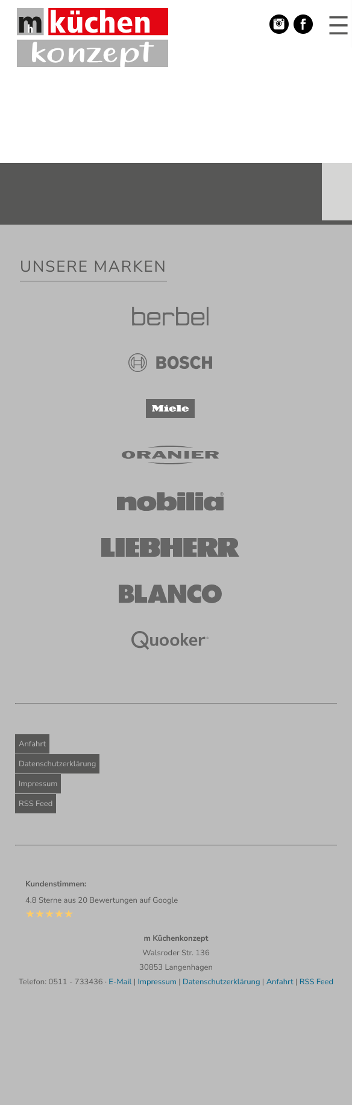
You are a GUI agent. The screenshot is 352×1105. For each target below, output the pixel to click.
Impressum (38, 783)
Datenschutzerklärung (57, 763)
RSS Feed (35, 803)
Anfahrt (32, 743)
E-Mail (119, 981)
